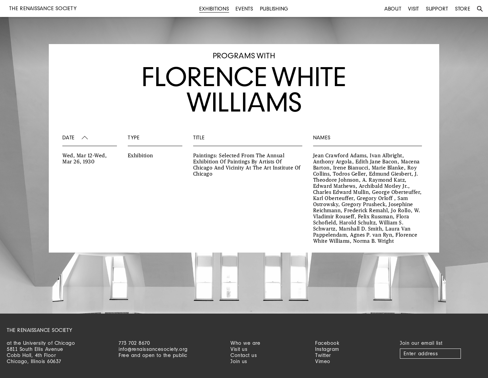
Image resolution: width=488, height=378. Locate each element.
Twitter (323, 355)
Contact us (243, 355)
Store (462, 8)
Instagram (327, 349)
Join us (238, 361)
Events (244, 8)
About (393, 8)
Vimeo (322, 361)
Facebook (327, 343)
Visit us (238, 349)
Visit (413, 8)
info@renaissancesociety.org (153, 349)
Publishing (274, 8)
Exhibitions (214, 8)
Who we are (245, 343)
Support (437, 8)
